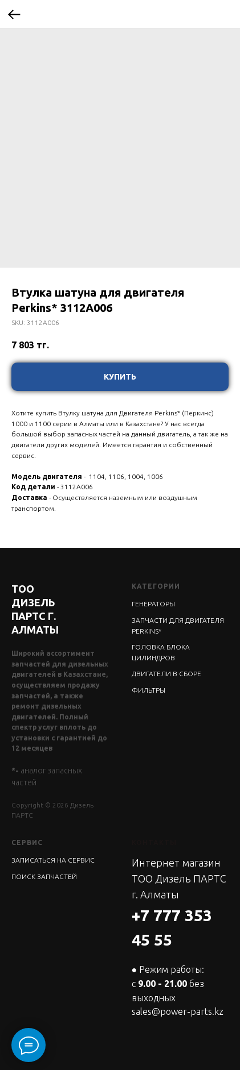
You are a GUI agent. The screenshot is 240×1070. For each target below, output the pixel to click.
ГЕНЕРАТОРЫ (153, 603)
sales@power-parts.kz (177, 1011)
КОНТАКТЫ (154, 842)
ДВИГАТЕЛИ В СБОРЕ (166, 673)
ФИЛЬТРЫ (148, 690)
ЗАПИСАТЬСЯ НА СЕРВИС (53, 860)
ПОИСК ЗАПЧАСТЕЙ (44, 876)
